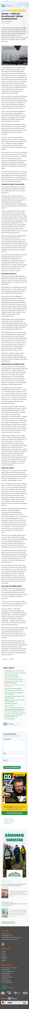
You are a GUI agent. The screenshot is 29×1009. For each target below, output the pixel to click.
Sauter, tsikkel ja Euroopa (11, 677)
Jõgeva (4, 960)
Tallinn (4, 951)
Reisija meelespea (7, 977)
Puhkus (4, 1)
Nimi (4, 753)
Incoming (26, 1)
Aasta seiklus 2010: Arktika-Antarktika (15, 673)
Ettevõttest (5, 979)
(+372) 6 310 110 (6, 933)
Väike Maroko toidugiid (10, 703)
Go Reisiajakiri (13, 11)
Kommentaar (7, 739)
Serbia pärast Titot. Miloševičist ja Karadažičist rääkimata (13, 682)
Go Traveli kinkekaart (7, 971)
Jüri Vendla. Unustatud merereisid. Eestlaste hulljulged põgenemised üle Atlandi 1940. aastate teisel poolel (14, 709)
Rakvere (4, 957)
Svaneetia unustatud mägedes (13, 688)
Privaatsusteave (6, 980)
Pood (21, 1)
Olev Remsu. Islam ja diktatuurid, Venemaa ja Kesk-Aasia (13, 715)
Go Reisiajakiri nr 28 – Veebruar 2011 (14, 671)
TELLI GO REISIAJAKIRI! (14, 813)
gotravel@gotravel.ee (7, 935)
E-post (5, 760)
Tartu (3, 953)
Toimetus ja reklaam (9, 821)
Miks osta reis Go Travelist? (9, 967)
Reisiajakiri (10, 1)
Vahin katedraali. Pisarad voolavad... (14, 690)
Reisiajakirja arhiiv (8, 819)
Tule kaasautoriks (8, 823)
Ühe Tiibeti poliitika (9, 718)
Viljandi (4, 958)
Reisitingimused (6, 973)
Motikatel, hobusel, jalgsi (11, 675)
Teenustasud (5, 975)
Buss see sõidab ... (9, 705)
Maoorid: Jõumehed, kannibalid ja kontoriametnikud (13, 693)
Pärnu (3, 955)
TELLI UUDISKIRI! (7, 982)
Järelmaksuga (5, 969)
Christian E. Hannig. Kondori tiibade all (14, 713)
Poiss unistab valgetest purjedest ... (14, 679)
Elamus (16, 1)
